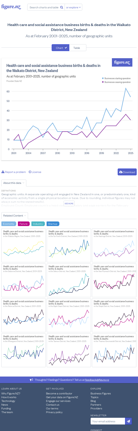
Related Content (13, 215)
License (35, 172)
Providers (96, 408)
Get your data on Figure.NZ (62, 397)
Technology (8, 401)
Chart (59, 48)
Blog (93, 401)
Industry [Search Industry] (38, 223)
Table (76, 48)
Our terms (52, 408)
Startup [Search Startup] (52, 223)
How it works (8, 397)
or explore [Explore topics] (73, 7)
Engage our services (58, 401)
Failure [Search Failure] (24, 223)
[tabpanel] (69, 109)
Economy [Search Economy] (8, 223)
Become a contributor (59, 393)
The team (7, 412)
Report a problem (13, 172)
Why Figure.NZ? (10, 393)
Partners (96, 404)
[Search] (62, 7)
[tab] (60, 47)
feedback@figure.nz (97, 379)
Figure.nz (11, 6)
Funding (6, 408)
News (4, 404)
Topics (94, 397)
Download (127, 172)
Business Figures (101, 393)
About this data (12, 183)
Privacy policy (54, 412)
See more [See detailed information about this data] (69, 203)
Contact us (52, 404)
